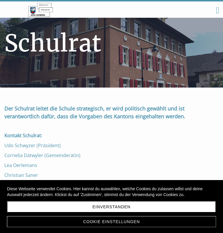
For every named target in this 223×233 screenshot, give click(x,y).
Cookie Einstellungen (111, 221)
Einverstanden (112, 206)
